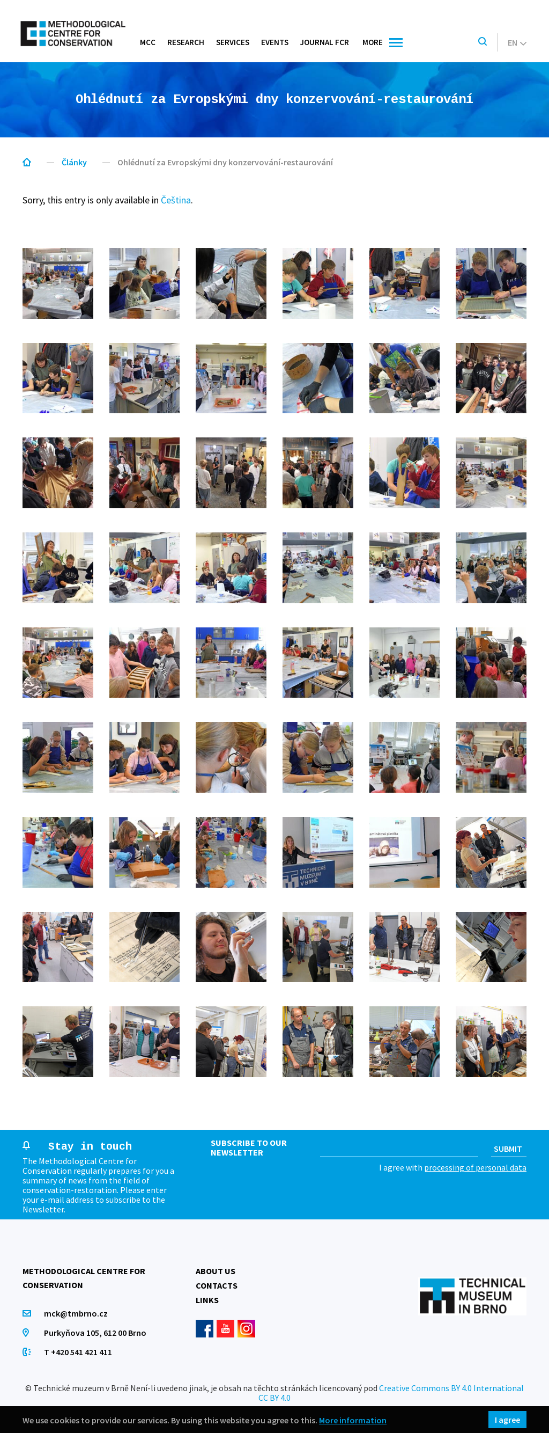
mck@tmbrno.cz (76, 1313)
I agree (507, 1419)
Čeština (176, 200)
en (517, 42)
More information (353, 1420)
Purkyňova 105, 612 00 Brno (95, 1332)
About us (215, 1271)
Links (207, 1300)
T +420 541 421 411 (78, 1352)
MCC (147, 42)
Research (185, 42)
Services (232, 42)
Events (274, 42)
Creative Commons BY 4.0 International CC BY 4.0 (391, 1393)
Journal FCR (324, 42)
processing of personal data (475, 1167)
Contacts (217, 1285)
